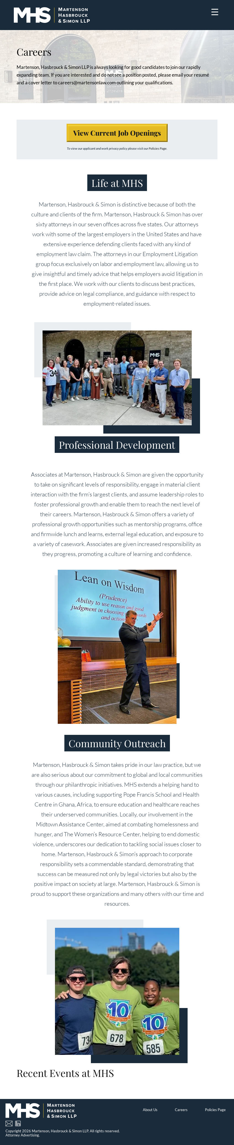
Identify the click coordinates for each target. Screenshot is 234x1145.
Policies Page (215, 1110)
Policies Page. (158, 148)
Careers (181, 1110)
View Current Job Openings (117, 132)
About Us (150, 1110)
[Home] (52, 15)
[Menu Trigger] (214, 11)
